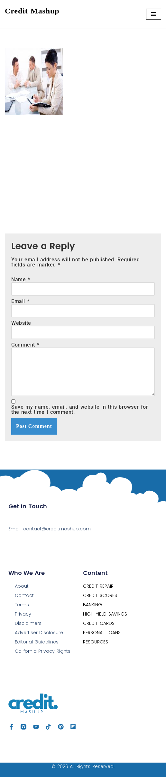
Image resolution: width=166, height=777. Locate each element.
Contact (24, 595)
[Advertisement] (83, 169)
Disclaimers (28, 623)
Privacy (23, 614)
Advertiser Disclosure (39, 632)
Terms (22, 604)
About (22, 586)
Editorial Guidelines (37, 642)
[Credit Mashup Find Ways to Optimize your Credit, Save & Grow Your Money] (32, 14)
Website (21, 323)
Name (20, 279)
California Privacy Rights (42, 651)
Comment (25, 345)
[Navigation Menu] (153, 14)
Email (20, 301)
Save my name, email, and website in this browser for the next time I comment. (79, 410)
